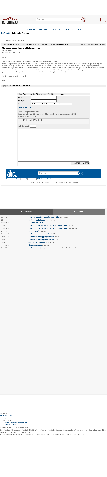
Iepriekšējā (94, 44)
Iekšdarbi (5, 33)
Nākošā (102, 44)
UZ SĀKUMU (31, 30)
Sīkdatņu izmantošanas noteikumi (16, 423)
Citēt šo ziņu (26, 86)
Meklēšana (45, 44)
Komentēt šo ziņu (14, 86)
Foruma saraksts (13, 44)
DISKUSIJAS (43, 30)
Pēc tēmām (79, 212)
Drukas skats (63, 44)
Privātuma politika (10, 425)
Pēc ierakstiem (26, 212)
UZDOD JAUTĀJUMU (72, 30)
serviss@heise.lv (5, 419)
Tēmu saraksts (26, 44)
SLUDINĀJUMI (56, 30)
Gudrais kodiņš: (24, 126)
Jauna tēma (36, 44)
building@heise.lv (6, 415)
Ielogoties (54, 44)
